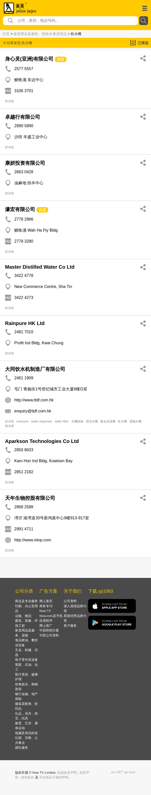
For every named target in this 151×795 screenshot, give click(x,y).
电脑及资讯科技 (26, 733)
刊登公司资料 (49, 635)
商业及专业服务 (26, 601)
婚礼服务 (21, 747)
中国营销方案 (49, 630)
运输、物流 (23, 616)
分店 (60, 59)
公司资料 (70, 601)
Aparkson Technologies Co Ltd (42, 441)
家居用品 (60, 34)
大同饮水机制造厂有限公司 (35, 369)
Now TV (45, 611)
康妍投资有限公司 (25, 163)
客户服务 (70, 625)
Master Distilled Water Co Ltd (39, 267)
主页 (6, 34)
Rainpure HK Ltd (25, 323)
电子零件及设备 (26, 660)
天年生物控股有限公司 (30, 498)
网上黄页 (45, 601)
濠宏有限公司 (20, 209)
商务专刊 (45, 606)
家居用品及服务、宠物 (31, 34)
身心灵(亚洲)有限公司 (29, 59)
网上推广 (45, 625)
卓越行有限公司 (22, 117)
